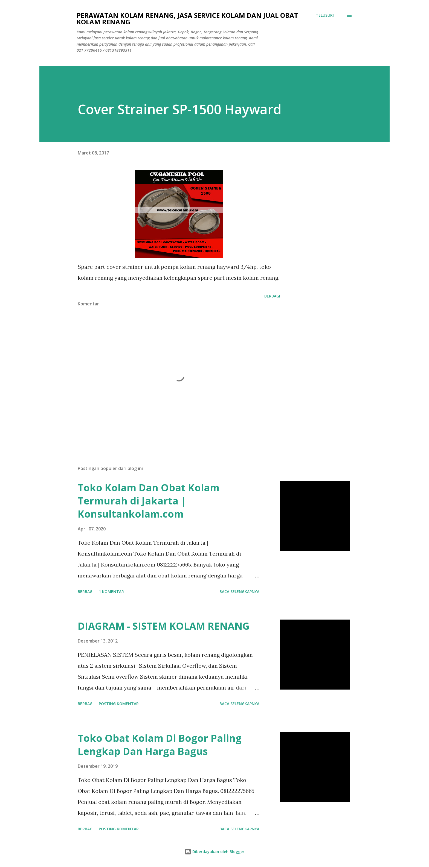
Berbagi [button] (272, 296)
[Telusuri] (325, 15)
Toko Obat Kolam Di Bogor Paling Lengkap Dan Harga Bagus (160, 744)
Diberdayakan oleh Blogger (214, 851)
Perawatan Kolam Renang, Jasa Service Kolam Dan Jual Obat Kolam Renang (187, 18)
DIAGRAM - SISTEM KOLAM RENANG (164, 626)
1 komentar (111, 591)
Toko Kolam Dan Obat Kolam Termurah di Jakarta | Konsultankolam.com (148, 501)
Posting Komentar (119, 703)
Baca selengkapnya (239, 591)
